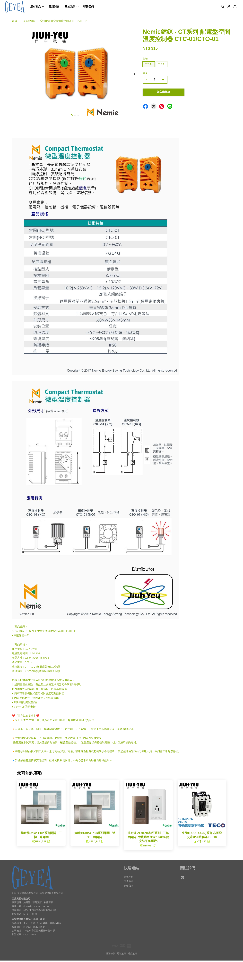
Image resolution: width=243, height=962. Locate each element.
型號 (145, 60)
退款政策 (132, 955)
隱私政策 (121, 955)
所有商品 (37, 7)
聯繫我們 (88, 7)
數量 (145, 74)
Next (133, 75)
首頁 (14, 22)
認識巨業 (128, 878)
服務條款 (110, 955)
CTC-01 (149, 66)
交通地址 (128, 883)
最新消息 (54, 7)
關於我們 (71, 7)
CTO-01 (161, 66)
